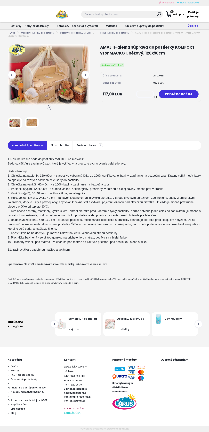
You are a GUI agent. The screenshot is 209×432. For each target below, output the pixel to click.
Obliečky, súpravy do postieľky (144, 26)
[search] (136, 15)
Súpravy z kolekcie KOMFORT (75, 32)
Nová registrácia (189, 2)
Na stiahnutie (60, 145)
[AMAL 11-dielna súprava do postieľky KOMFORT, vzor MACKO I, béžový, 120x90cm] (49, 75)
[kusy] (144, 94)
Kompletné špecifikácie (27, 145)
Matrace (111, 26)
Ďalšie (192, 26)
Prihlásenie (168, 2)
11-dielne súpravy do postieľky (113, 32)
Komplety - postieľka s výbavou (77, 26)
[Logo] (28, 14)
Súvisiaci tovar (90, 145)
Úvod (12, 32)
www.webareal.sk (118, 428)
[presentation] (12, 75)
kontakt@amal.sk (74, 400)
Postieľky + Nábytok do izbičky (29, 26)
